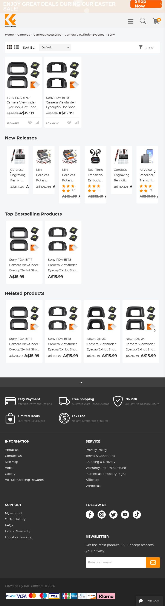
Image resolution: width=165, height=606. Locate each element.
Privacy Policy (96, 450)
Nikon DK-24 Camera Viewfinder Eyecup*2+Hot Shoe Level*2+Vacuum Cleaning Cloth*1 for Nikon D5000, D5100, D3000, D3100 (140, 344)
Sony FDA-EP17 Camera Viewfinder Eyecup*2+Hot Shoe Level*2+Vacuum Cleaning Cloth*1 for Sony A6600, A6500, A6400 (22, 103)
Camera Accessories (47, 34)
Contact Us (13, 456)
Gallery (10, 474)
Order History (15, 519)
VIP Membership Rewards (24, 480)
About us (11, 450)
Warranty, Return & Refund (106, 468)
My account (14, 513)
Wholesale (93, 486)
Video (9, 468)
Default (46, 47)
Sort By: (29, 47)
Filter (150, 48)
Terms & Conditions (100, 456)
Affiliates (92, 480)
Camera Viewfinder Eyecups (84, 34)
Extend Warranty (17, 531)
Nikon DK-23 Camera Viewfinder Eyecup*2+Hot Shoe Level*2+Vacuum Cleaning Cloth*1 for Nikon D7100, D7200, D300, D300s (101, 344)
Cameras (23, 34)
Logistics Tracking (18, 537)
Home (9, 34)
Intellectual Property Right (106, 474)
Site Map (11, 462)
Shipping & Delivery (100, 462)
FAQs (9, 525)
